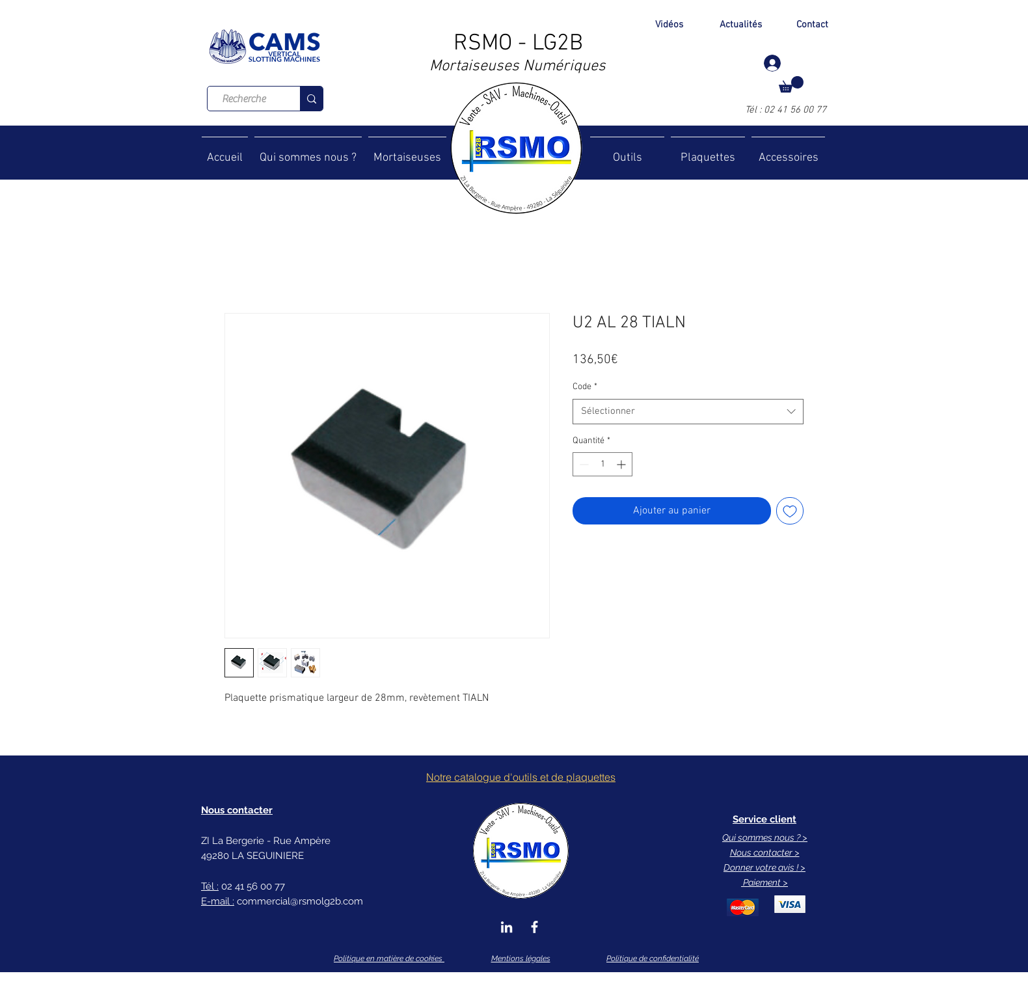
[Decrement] (583, 464)
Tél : (754, 110)
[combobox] (688, 411)
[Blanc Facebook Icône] (534, 927)
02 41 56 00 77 (795, 110)
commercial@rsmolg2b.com (300, 901)
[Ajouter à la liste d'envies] (790, 510)
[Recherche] (244, 99)
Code (585, 386)
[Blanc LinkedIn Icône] (506, 927)
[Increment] (622, 464)
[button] (791, 84)
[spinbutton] (602, 464)
